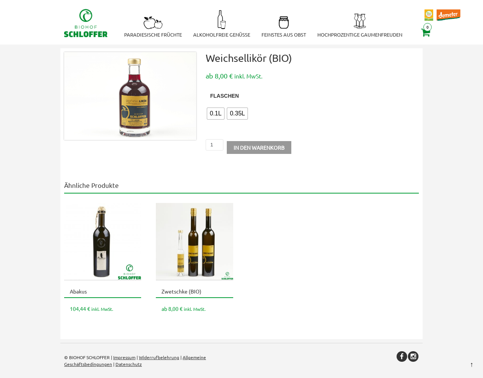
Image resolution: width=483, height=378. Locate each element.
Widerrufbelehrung (159, 357)
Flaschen (224, 96)
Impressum (124, 357)
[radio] (215, 113)
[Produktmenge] (214, 145)
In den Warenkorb (259, 147)
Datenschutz (128, 364)
